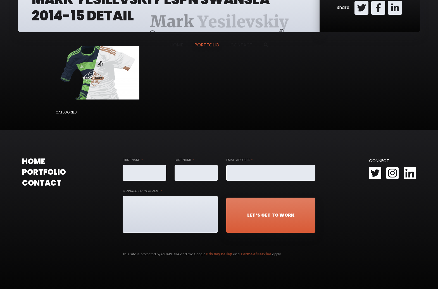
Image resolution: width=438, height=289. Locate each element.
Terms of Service (256, 254)
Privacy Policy (219, 254)
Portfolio (206, 45)
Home (176, 45)
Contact (241, 45)
